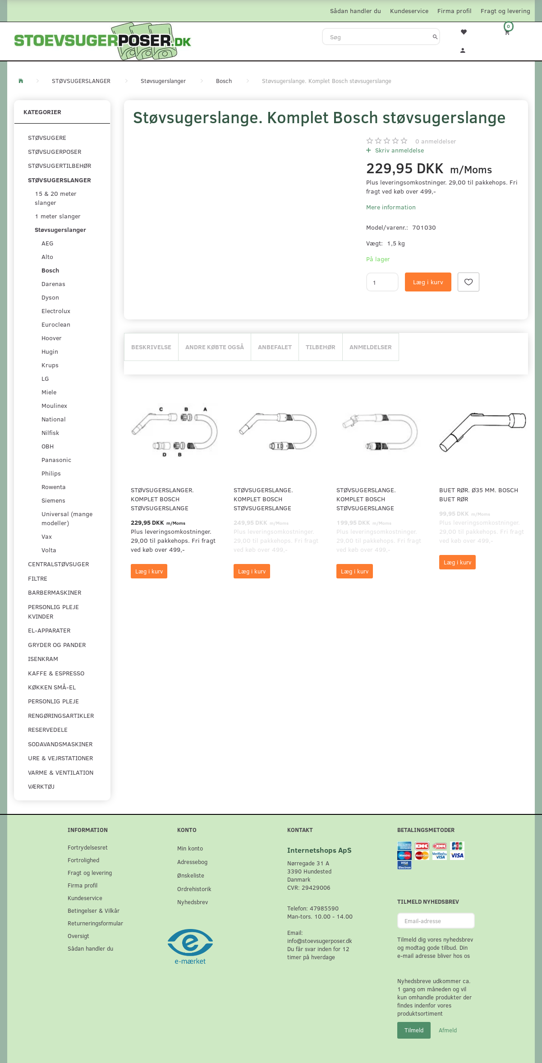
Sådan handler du (355, 10)
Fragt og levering (505, 10)
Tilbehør (320, 346)
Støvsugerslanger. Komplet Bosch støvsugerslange (162, 498)
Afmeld (448, 1030)
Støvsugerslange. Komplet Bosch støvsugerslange (263, 498)
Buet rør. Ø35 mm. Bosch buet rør (478, 494)
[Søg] (435, 36)
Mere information (391, 207)
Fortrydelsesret (88, 847)
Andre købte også (214, 346)
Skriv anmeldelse (398, 150)
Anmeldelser (370, 346)
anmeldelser (435, 141)
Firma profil (454, 10)
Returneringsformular (95, 923)
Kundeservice (409, 10)
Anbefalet (275, 346)
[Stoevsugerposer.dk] (103, 40)
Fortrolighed (83, 860)
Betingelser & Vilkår (93, 910)
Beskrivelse (151, 346)
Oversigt (78, 935)
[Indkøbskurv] (513, 32)
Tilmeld (413, 1030)
